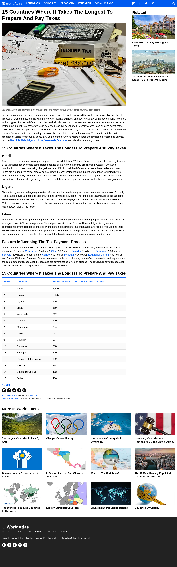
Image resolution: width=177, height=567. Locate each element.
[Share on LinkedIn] (24, 390)
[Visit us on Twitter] (15, 545)
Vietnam (62, 140)
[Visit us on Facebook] (9, 545)
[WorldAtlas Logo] (13, 3)
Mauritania (31, 251)
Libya (40, 140)
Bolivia (22, 140)
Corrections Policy (68, 538)
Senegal (6, 254)
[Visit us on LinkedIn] (25, 545)
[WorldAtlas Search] (173, 3)
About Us (38, 538)
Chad (54, 251)
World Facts (34, 395)
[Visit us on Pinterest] (20, 545)
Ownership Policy (84, 538)
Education (84, 3)
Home (4, 538)
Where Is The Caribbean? (105, 473)
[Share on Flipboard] (4, 390)
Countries (50, 3)
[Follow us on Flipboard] (4, 545)
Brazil (13, 140)
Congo (46, 254)
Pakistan (69, 254)
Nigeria (31, 140)
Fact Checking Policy (51, 538)
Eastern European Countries (62, 508)
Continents (33, 3)
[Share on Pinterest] (19, 390)
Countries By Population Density (109, 508)
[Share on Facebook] (9, 390)
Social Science (104, 3)
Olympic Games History (59, 438)
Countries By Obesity (147, 508)
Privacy (21, 538)
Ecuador (76, 251)
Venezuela (50, 140)
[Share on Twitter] (14, 390)
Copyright (29, 538)
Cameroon (101, 251)
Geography (67, 3)
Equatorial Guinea (98, 254)
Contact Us (12, 538)
